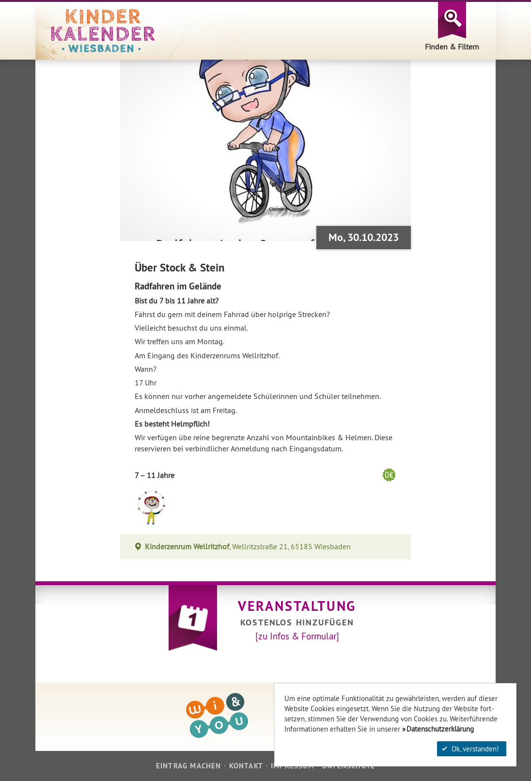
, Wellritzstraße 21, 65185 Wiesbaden (248, 546)
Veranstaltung (297, 606)
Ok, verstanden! (470, 748)
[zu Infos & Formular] (297, 636)
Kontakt (246, 765)
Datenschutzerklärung (440, 728)
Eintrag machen (188, 765)
